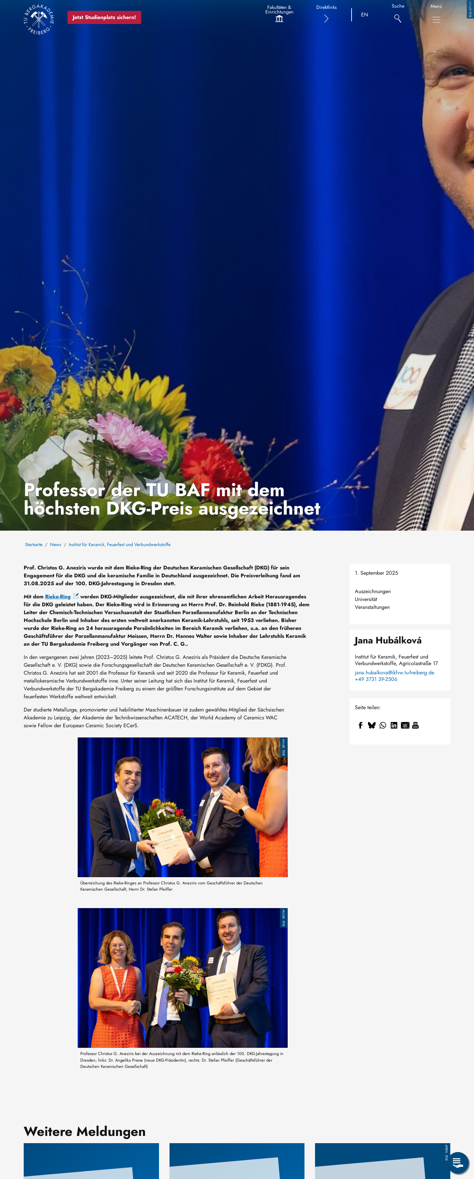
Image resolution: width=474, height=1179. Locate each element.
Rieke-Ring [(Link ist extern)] (62, 596)
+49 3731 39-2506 (376, 679)
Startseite (33, 544)
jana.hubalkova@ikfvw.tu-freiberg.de (394, 672)
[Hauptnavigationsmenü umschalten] (436, 19)
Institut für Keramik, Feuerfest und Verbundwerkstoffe (120, 544)
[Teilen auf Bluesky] (371, 725)
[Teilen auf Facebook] (360, 725)
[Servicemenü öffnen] (458, 1163)
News (55, 544)
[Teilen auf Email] (405, 725)
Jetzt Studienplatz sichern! (104, 17)
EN (364, 14)
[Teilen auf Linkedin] (394, 725)
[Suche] (398, 15)
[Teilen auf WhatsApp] (383, 725)
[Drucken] (415, 725)
